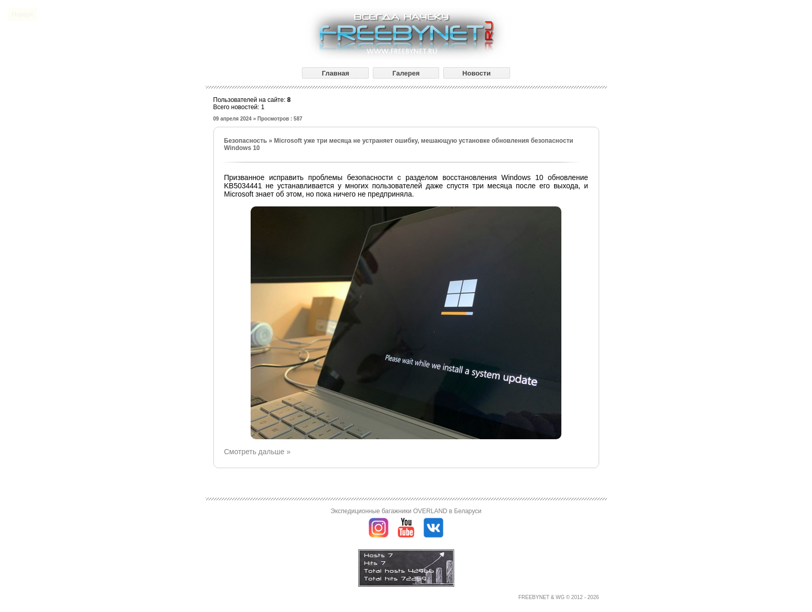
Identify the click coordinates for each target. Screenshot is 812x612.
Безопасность (245, 140)
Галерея (406, 73)
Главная (335, 73)
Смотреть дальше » (257, 451)
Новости (476, 73)
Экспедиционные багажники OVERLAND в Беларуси (405, 511)
